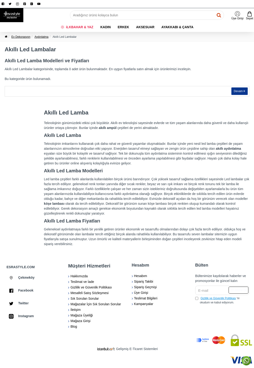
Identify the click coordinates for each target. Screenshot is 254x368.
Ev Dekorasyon (20, 36)
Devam (237, 92)
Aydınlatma (42, 36)
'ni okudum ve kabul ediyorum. (217, 300)
